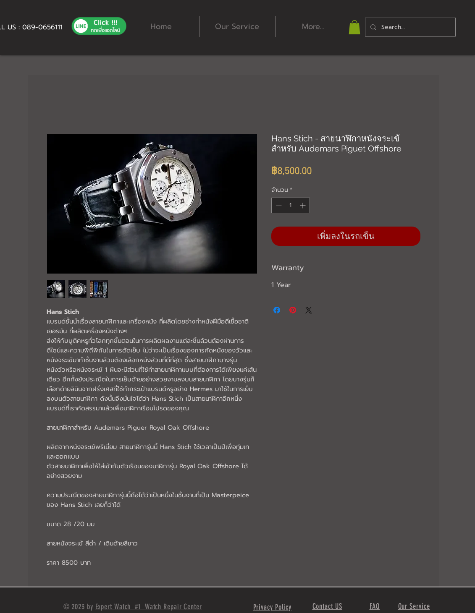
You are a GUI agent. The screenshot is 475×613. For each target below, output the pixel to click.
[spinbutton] (290, 205)
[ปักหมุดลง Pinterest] (293, 310)
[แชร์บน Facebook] (277, 310)
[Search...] (409, 27)
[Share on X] (309, 310)
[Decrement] (278, 205)
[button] (354, 27)
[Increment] (303, 205)
